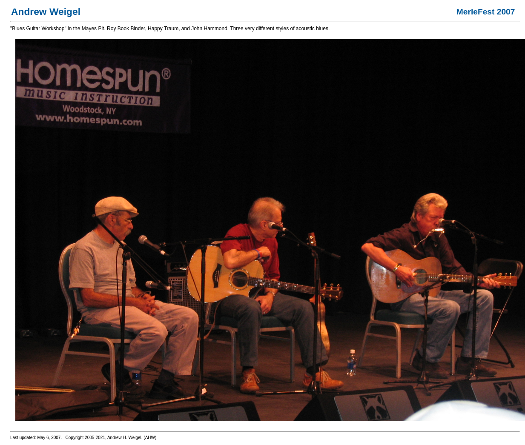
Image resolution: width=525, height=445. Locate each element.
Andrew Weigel (45, 11)
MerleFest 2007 (485, 11)
